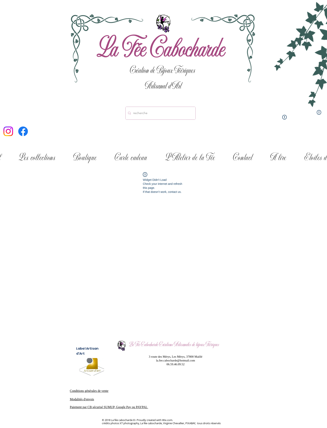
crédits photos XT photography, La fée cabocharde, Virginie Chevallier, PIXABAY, (149, 423)
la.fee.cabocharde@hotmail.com (175, 360)
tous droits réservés (208, 423)
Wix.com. (167, 420)
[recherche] (160, 113)
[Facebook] (23, 131)
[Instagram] (8, 131)
